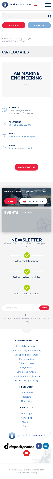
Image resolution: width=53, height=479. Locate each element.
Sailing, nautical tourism (26, 355)
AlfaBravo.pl (32, 472)
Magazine (26, 397)
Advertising (26, 418)
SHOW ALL (27, 212)
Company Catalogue (22, 38)
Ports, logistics (26, 359)
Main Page (26, 413)
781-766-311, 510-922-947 (20, 125)
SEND (44, 308)
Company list (26, 393)
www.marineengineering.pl (22, 136)
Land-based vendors (26, 372)
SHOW (11, 201)
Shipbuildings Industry (26, 346)
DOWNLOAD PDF (33, 201)
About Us (26, 422)
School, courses (26, 363)
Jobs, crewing (26, 368)
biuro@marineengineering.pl (23, 148)
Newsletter (26, 401)
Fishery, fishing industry (26, 380)
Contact (27, 426)
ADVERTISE (39, 25)
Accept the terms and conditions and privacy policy (26, 320)
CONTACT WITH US (26, 167)
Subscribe (14, 25)
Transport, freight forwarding (26, 350)
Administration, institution (26, 376)
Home (4, 38)
